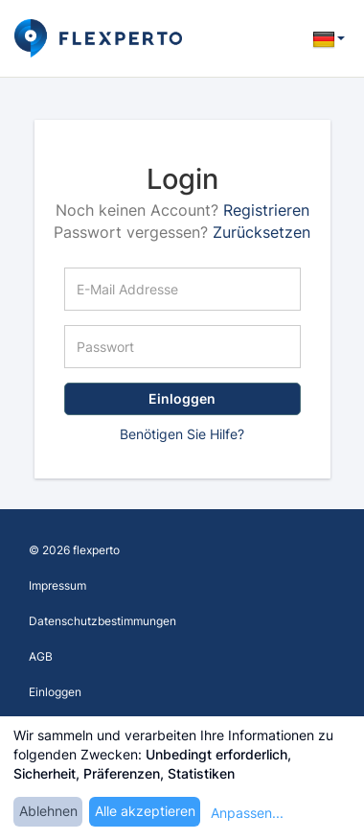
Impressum (57, 585)
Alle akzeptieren (145, 811)
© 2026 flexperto (74, 550)
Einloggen (182, 398)
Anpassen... (247, 813)
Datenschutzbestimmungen (102, 621)
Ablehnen (48, 811)
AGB (41, 656)
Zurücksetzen (261, 232)
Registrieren (266, 210)
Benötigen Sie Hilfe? (182, 434)
